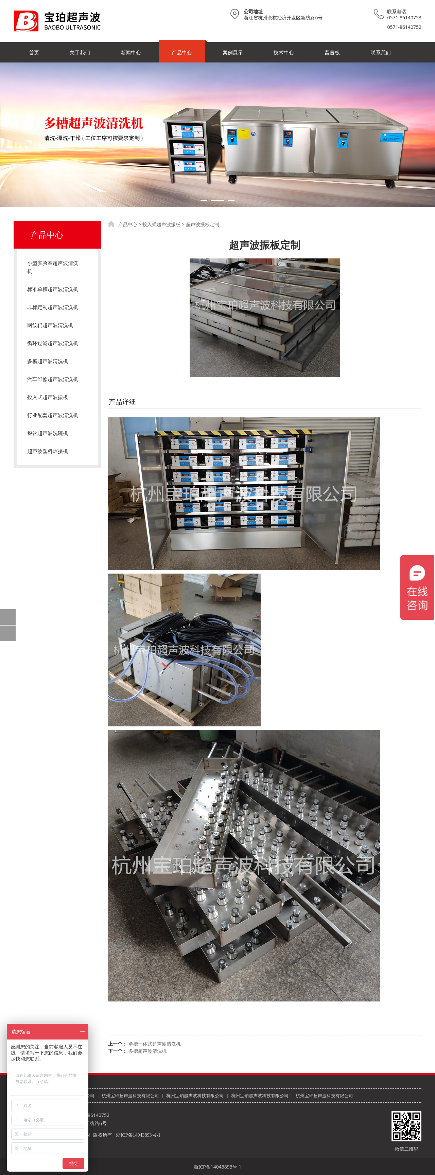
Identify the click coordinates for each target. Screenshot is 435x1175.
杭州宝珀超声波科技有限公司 (130, 1095)
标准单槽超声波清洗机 (52, 289)
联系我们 (380, 52)
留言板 (332, 52)
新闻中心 (131, 52)
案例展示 (233, 52)
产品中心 (182, 52)
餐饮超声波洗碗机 (47, 433)
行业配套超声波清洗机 (52, 415)
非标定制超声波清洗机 (52, 307)
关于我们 (80, 52)
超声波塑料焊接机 (47, 451)
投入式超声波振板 (47, 397)
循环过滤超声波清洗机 (52, 343)
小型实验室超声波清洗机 (52, 266)
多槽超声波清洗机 (47, 361)
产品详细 (122, 401)
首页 (34, 52)
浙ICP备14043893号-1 (138, 1135)
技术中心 (284, 52)
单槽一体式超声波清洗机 (154, 1044)
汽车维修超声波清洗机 (52, 379)
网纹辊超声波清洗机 (50, 325)
